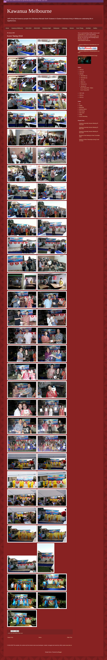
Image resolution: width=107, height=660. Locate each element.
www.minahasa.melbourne (84, 40)
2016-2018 (28, 28)
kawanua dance (83, 109)
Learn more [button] (44, 0)
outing (80, 114)
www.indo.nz (82, 34)
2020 (80, 69)
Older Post (69, 637)
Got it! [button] (5, 1)
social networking (83, 116)
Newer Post (10, 637)
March (82, 82)
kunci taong (15, 633)
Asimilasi (88, 28)
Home (7, 28)
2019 (80, 72)
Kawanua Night (46, 28)
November (83, 77)
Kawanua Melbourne (29, 11)
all (11, 633)
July (82, 79)
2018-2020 (37, 28)
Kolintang (64, 28)
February (83, 84)
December (83, 75)
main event (20, 633)
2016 (80, 95)
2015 (80, 97)
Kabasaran (56, 28)
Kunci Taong (79, 28)
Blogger (60, 652)
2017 (80, 93)
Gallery (95, 28)
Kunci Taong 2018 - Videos (86, 88)
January (83, 86)
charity (80, 105)
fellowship (81, 107)
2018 (80, 74)
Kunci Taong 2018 (84, 90)
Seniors (72, 28)
